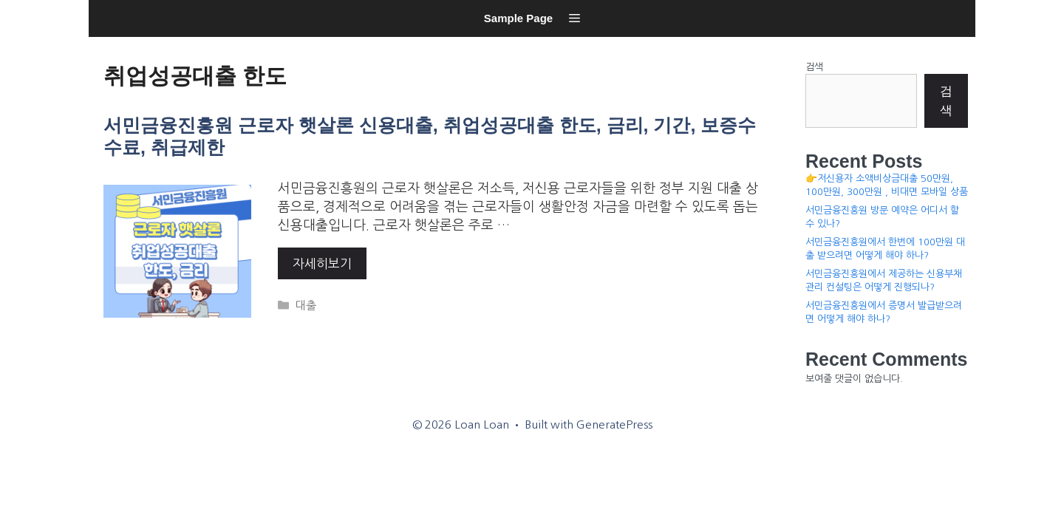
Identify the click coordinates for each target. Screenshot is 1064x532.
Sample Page (518, 18)
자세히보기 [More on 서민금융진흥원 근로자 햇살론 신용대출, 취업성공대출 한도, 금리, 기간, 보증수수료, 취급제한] (322, 263)
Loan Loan (107, 41)
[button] (574, 18)
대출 (306, 305)
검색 (814, 67)
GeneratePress (614, 424)
